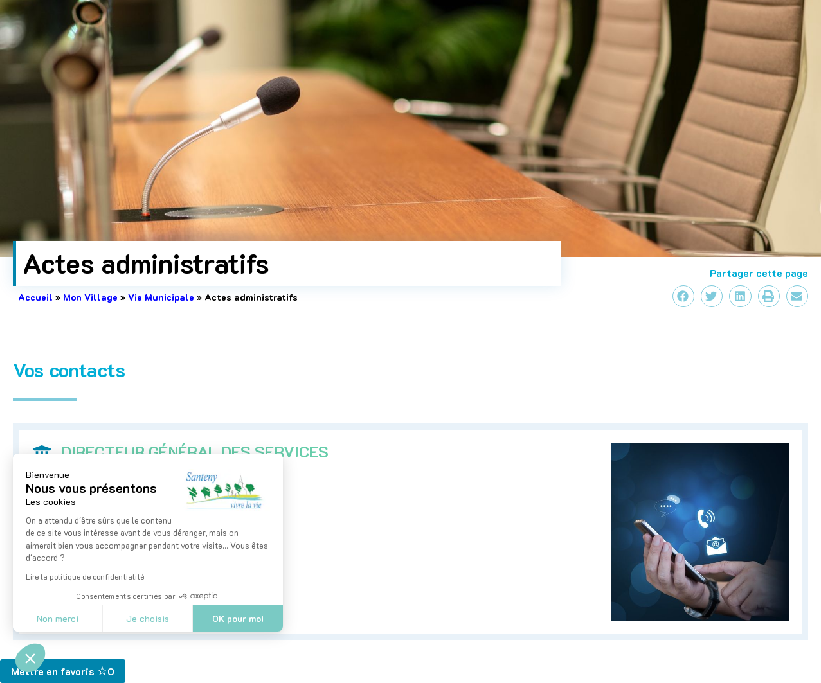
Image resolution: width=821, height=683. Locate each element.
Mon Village (90, 297)
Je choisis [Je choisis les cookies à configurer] (147, 618)
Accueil (35, 297)
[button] (30, 658)
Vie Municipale (161, 297)
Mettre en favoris (62, 671)
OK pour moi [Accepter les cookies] (238, 618)
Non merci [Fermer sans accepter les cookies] (57, 618)
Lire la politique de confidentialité (85, 576)
